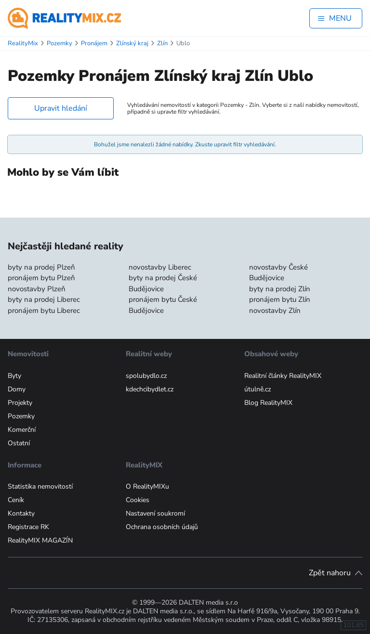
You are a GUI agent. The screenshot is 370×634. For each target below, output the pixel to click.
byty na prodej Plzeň (41, 267)
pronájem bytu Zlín (279, 299)
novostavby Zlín (275, 310)
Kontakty (21, 513)
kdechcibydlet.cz (149, 389)
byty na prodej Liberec (44, 299)
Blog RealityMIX (268, 402)
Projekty (20, 402)
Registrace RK (28, 526)
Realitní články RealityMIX (282, 375)
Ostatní (19, 443)
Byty (14, 375)
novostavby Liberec (160, 267)
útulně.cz (257, 389)
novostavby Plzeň (37, 289)
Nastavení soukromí (155, 513)
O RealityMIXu (147, 486)
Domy (17, 389)
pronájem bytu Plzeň (41, 278)
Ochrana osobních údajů (162, 526)
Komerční (22, 429)
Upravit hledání (60, 108)
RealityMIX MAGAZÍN (40, 540)
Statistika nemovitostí (40, 486)
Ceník (16, 500)
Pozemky (21, 416)
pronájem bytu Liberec (44, 310)
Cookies (137, 500)
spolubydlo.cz (146, 375)
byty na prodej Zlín (279, 289)
